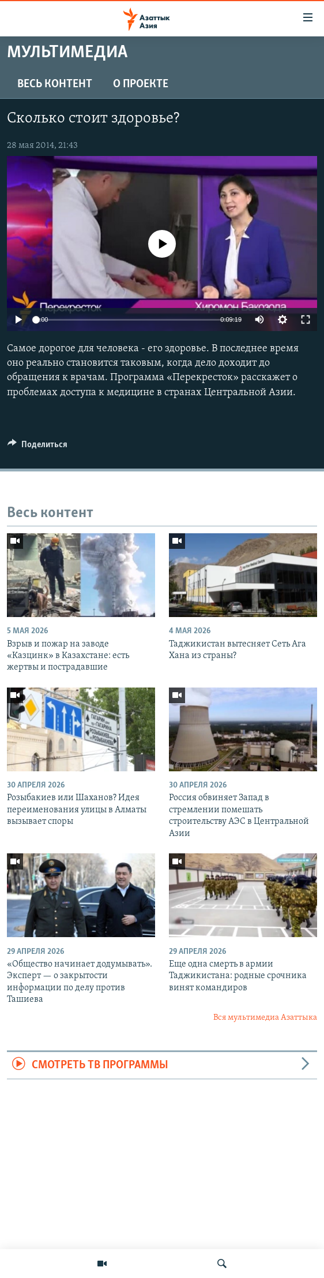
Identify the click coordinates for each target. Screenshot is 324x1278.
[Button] (37, 447)
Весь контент (54, 84)
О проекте (140, 84)
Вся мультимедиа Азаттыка (265, 1017)
